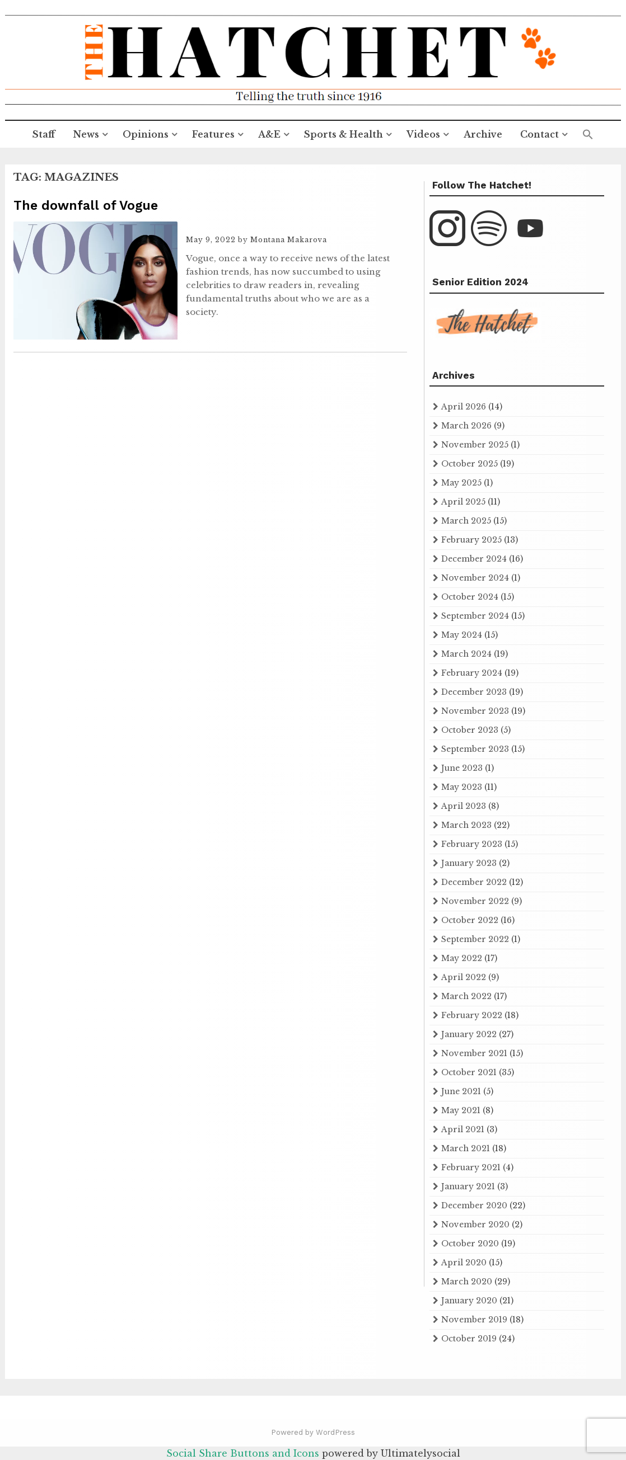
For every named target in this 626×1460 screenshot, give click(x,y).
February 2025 (471, 540)
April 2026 (463, 407)
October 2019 (469, 1339)
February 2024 (471, 673)
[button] (588, 134)
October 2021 (469, 1072)
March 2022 (466, 996)
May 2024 (461, 635)
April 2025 (463, 502)
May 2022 (461, 958)
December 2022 (474, 882)
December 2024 (474, 559)
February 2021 (471, 1167)
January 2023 (469, 863)
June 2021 (461, 1091)
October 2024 (469, 597)
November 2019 (474, 1320)
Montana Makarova (288, 240)
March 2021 (465, 1148)
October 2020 (470, 1243)
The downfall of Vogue (85, 205)
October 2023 (469, 730)
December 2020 (474, 1205)
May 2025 (461, 483)
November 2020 (475, 1224)
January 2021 (468, 1186)
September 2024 (475, 616)
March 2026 (466, 426)
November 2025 (474, 445)
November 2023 (475, 711)
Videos (423, 134)
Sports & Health (343, 134)
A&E (269, 134)
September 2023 (475, 749)
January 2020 (469, 1301)
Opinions (146, 134)
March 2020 (466, 1282)
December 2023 (474, 692)
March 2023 (466, 825)
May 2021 (460, 1110)
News (86, 134)
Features (213, 134)
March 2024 (466, 654)
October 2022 (469, 920)
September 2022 (475, 939)
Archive (483, 134)
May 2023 (461, 787)
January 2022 (469, 1034)
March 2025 (466, 521)
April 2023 (463, 806)
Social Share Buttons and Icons (242, 1453)
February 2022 (471, 1015)
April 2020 (464, 1263)
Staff (43, 134)
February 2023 (471, 844)
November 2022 (475, 901)
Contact (539, 134)
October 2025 (469, 464)
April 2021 (462, 1129)
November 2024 (475, 578)
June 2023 (462, 768)
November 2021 (474, 1053)
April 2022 (463, 977)
